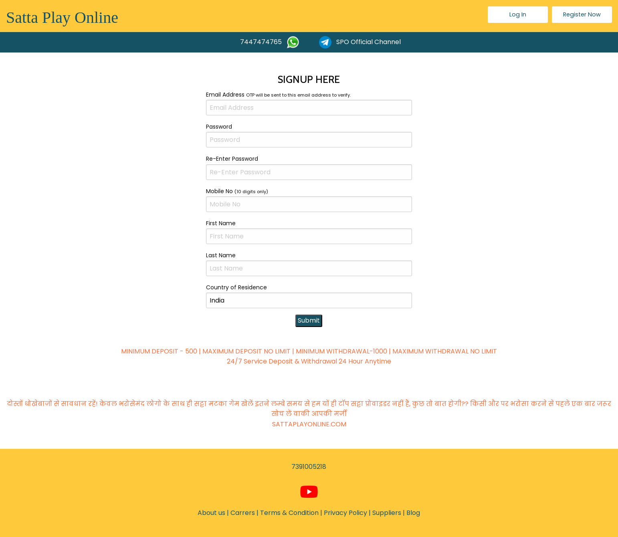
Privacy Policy (345, 512)
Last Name (309, 263)
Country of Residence (309, 295)
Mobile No (309, 199)
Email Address (309, 103)
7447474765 (269, 42)
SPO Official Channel (360, 42)
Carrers (242, 512)
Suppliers (386, 512)
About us (211, 512)
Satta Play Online (62, 17)
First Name (309, 231)
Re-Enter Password (309, 167)
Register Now (582, 14)
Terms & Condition (289, 512)
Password (309, 135)
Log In (517, 14)
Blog (413, 512)
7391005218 (308, 466)
